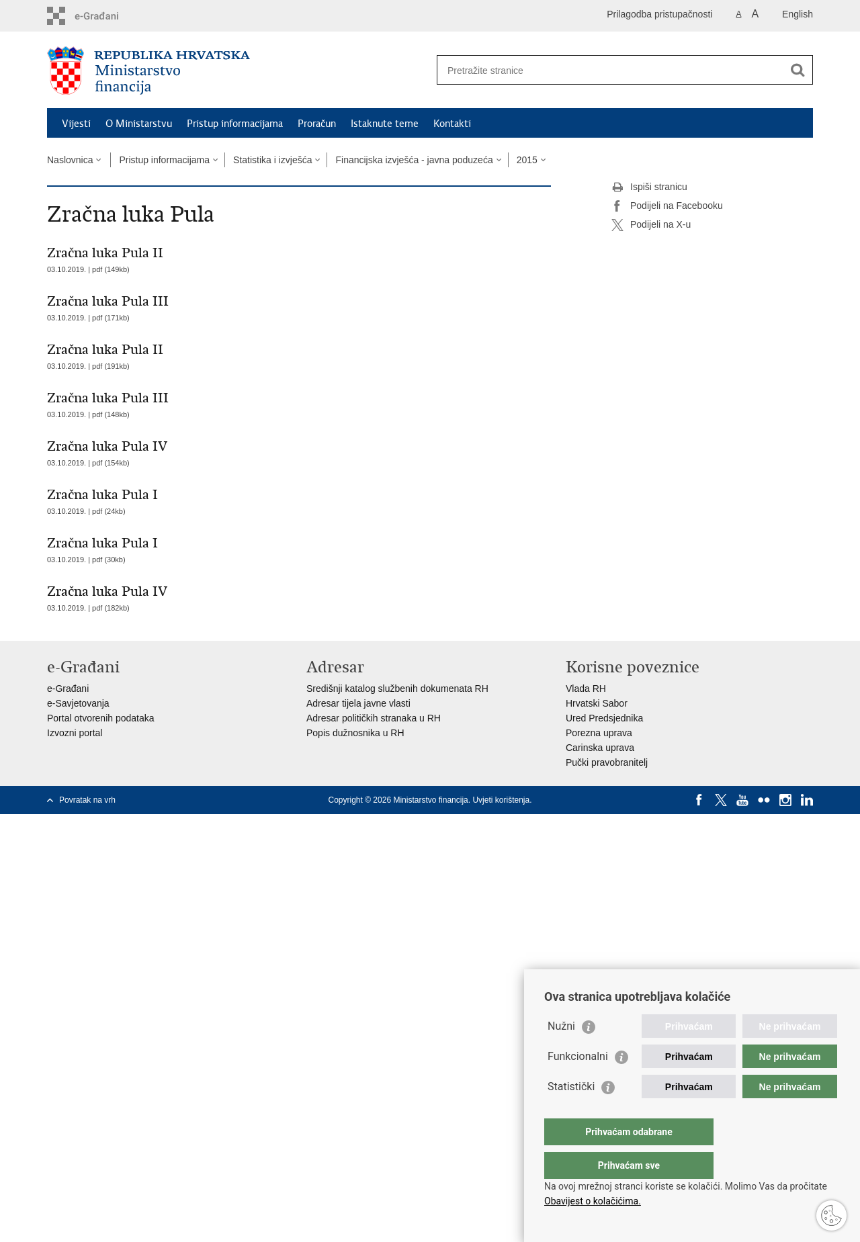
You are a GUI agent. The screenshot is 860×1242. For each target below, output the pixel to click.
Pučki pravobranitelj (607, 762)
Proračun (317, 124)
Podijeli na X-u (651, 225)
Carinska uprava (600, 747)
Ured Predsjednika (604, 718)
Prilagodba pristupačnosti (659, 14)
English (797, 14)
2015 (527, 159)
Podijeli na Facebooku (667, 206)
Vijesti (76, 124)
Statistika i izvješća (272, 159)
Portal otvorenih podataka (101, 718)
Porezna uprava (599, 732)
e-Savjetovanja (78, 703)
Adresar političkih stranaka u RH (373, 718)
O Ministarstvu (138, 124)
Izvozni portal (74, 732)
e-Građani (68, 688)
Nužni (561, 1053)
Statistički (571, 1113)
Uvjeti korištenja (500, 800)
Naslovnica (70, 159)
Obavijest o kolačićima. (592, 1201)
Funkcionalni (578, 1083)
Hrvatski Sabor (597, 703)
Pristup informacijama (235, 124)
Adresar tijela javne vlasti (358, 703)
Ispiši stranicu (649, 187)
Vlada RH (586, 688)
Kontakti (452, 124)
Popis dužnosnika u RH (355, 732)
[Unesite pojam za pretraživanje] (610, 70)
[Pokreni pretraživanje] (797, 70)
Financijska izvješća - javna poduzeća (413, 159)
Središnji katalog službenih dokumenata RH (397, 688)
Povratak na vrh (87, 800)
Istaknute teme (385, 124)
